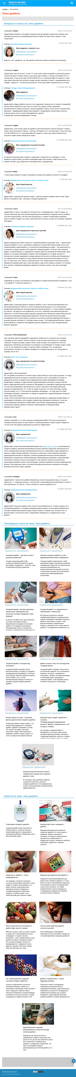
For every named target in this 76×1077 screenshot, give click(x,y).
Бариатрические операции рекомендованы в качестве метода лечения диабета (36, 1030)
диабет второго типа (49, 446)
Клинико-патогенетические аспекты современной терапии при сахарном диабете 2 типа (36, 774)
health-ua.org (19, 3)
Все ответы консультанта (25, 54)
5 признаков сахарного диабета (17, 824)
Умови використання (9, 1072)
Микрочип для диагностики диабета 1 (54, 875)
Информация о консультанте (26, 51)
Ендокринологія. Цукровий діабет (16, 551)
